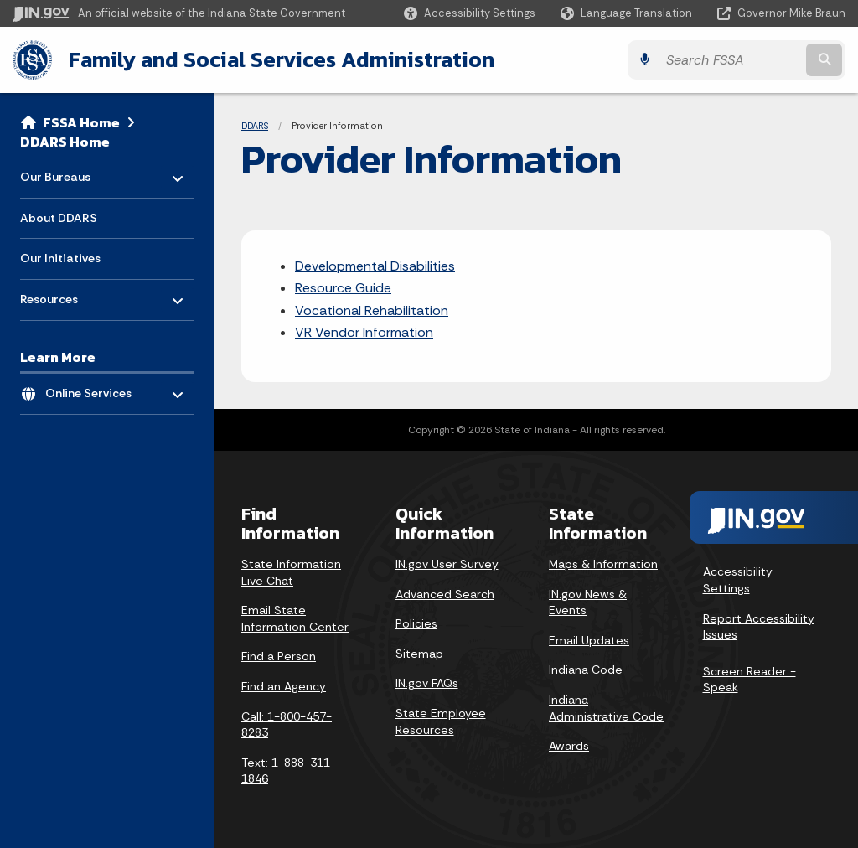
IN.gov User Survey (447, 563)
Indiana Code (586, 669)
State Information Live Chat (291, 572)
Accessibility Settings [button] (738, 580)
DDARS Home (65, 141)
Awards (569, 745)
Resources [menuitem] (69, 294)
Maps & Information (603, 563)
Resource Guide (343, 288)
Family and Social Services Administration (281, 59)
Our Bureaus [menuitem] (69, 172)
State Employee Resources (440, 721)
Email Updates (589, 639)
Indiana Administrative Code (606, 708)
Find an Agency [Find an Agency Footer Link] (283, 686)
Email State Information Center (295, 618)
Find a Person (278, 656)
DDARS (254, 126)
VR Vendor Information (364, 332)
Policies (416, 623)
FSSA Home (81, 122)
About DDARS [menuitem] (58, 217)
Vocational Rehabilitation (371, 309)
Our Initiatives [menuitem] (60, 258)
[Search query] (744, 60)
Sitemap (419, 652)
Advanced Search (444, 593)
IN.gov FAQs (426, 682)
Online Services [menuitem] (94, 388)
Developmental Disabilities (375, 265)
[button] (469, 13)
